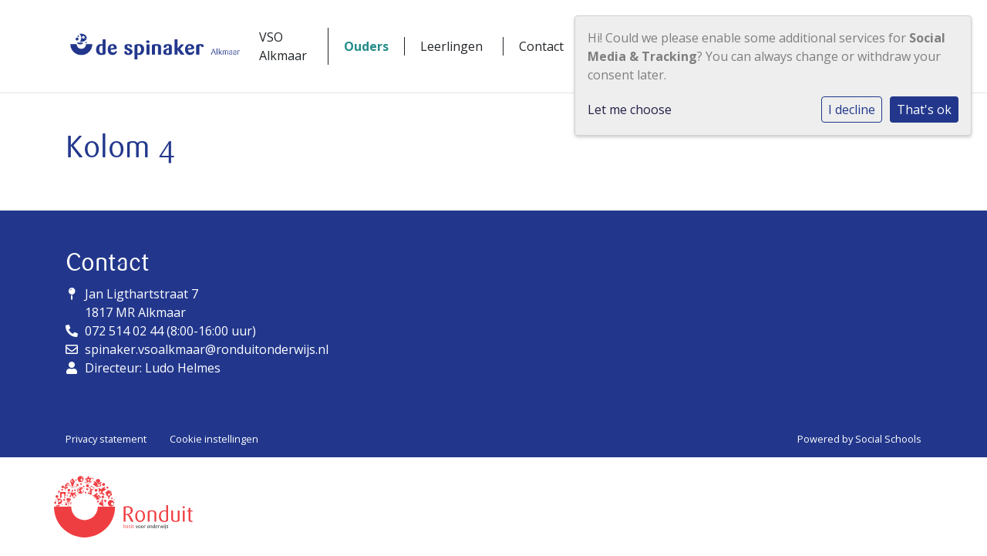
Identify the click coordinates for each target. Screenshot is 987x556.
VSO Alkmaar (283, 46)
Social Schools (888, 439)
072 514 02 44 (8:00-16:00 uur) (170, 330)
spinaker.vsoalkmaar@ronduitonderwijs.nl (206, 349)
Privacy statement (106, 439)
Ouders (366, 46)
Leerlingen (451, 46)
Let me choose (630, 109)
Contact (541, 46)
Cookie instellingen (214, 439)
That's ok (924, 109)
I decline (851, 109)
